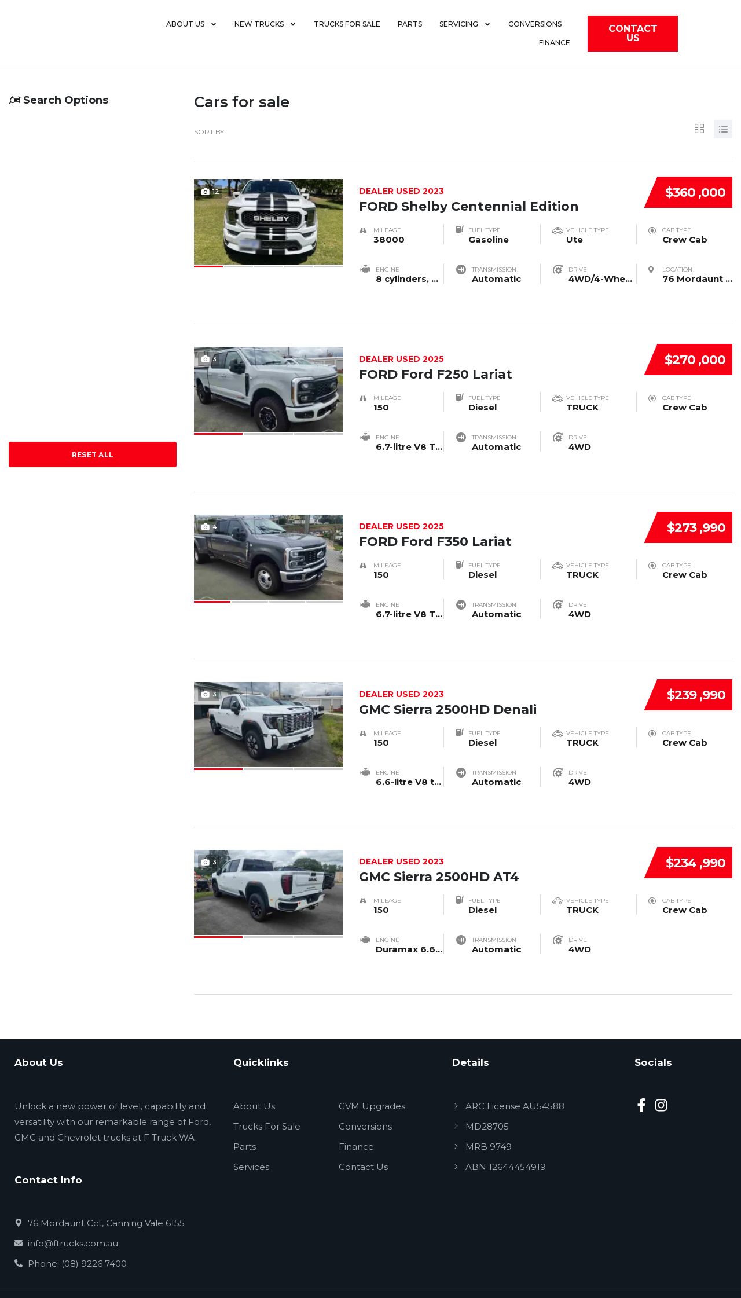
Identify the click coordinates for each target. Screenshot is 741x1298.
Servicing (471, 37)
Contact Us (363, 1136)
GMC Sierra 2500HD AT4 (496, 836)
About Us (197, 37)
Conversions (540, 36)
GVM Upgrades (372, 1075)
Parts (415, 36)
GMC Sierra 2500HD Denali (496, 674)
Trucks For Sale (266, 1095)
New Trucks (271, 37)
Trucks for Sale (353, 36)
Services (251, 1136)
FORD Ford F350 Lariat (496, 513)
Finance (600, 36)
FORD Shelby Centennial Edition (496, 190)
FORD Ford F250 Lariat (496, 351)
